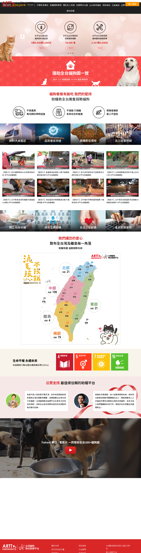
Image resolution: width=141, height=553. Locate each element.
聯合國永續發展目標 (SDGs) (92, 4)
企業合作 (125, 5)
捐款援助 (82, 545)
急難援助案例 (56, 5)
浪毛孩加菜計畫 (57, 549)
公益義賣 (82, 549)
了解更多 (41, 48)
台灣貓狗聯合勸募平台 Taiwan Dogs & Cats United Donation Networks (20, 4)
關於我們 (55, 545)
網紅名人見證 (69, 5)
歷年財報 (70, 11)
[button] (22, 36)
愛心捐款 (132, 4)
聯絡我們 (119, 4)
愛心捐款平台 (109, 4)
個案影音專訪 (42, 5)
